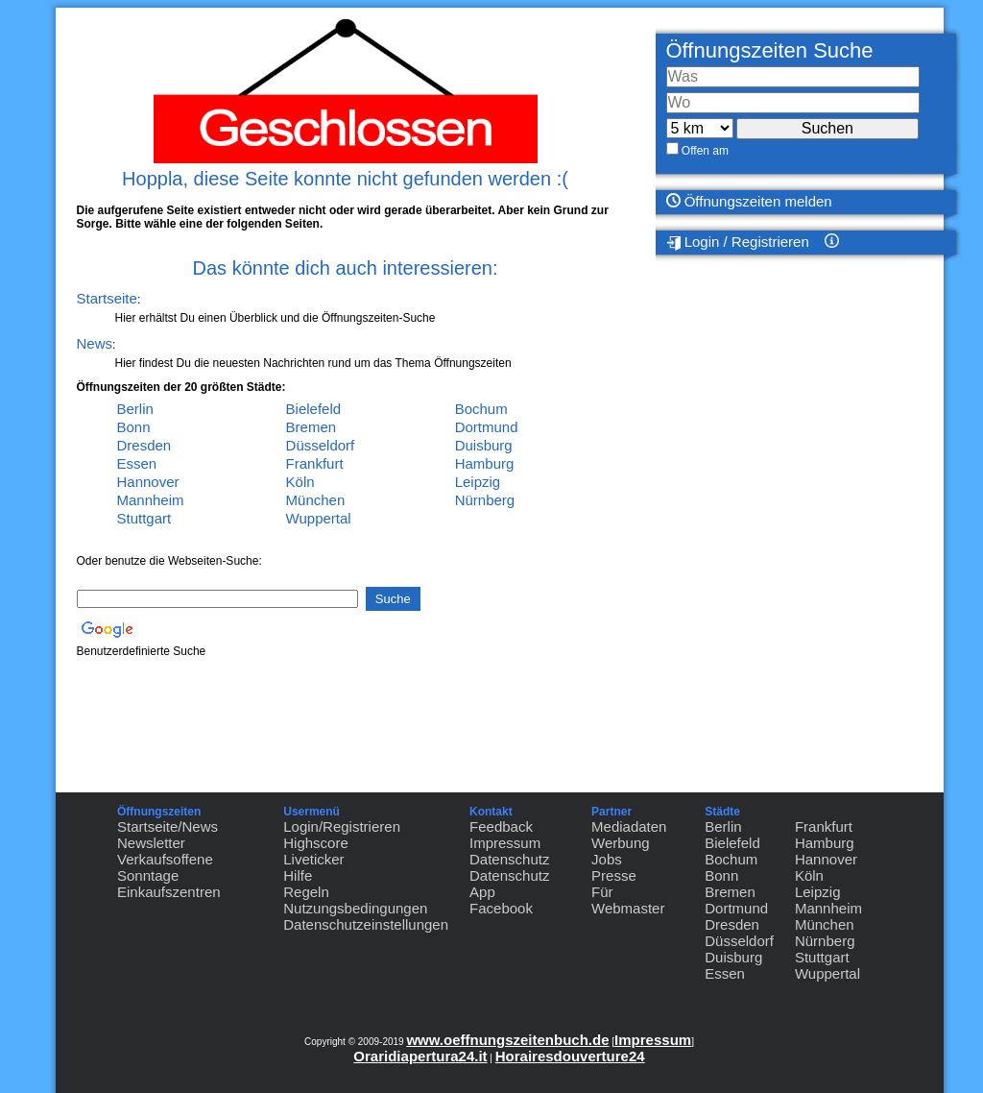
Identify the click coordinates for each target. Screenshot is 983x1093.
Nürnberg (485, 500)
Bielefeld (314, 409)
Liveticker (313, 859)
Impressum (504, 843)
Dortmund (486, 427)
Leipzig (478, 482)
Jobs (606, 859)
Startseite (107, 298)
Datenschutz (509, 859)
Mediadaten (628, 826)
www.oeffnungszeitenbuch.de (507, 1040)
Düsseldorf (320, 445)
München (316, 500)
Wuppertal (318, 518)
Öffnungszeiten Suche (770, 50)
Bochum (481, 409)
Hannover (148, 482)
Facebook (501, 908)
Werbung (620, 843)
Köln (300, 482)
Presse (613, 875)
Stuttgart (144, 518)
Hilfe (297, 875)
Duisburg (484, 445)
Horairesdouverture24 (570, 1056)
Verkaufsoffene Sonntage (165, 867)
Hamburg (485, 463)
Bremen (311, 427)
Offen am (705, 151)
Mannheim (150, 500)
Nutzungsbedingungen (355, 908)
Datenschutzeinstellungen (365, 924)
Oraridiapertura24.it (420, 1056)
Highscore (315, 843)
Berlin (135, 409)
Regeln (306, 892)
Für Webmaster (627, 900)
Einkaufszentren (169, 892)
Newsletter (151, 843)
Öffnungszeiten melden (749, 201)
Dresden (144, 445)
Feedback (501, 826)
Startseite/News (167, 826)
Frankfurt (315, 463)
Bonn (134, 427)
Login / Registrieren (737, 242)
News (95, 343)
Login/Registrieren (341, 826)
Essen (137, 463)
